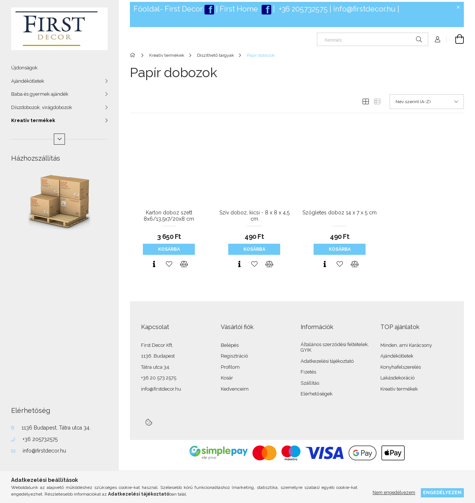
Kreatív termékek (33, 120)
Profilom (230, 367)
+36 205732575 (40, 439)
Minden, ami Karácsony (406, 345)
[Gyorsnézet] (154, 264)
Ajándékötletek (27, 81)
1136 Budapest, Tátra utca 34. (56, 428)
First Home (240, 8)
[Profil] (437, 39)
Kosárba (169, 249)
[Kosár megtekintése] (455, 39)
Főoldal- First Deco (167, 8)
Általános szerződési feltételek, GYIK (335, 347)
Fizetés (308, 372)
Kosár (227, 378)
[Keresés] (372, 39)
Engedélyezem (442, 492)
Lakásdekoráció (397, 378)
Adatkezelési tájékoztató (327, 361)
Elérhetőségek (316, 394)
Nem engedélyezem (394, 492)
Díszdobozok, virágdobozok (41, 107)
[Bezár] (458, 7)
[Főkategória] (134, 55)
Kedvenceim (235, 389)
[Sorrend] (427, 101)
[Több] (59, 139)
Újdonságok (24, 67)
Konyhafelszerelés (400, 367)
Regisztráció (234, 356)
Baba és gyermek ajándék (39, 94)
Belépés (230, 345)
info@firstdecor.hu (44, 451)
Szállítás (310, 383)
